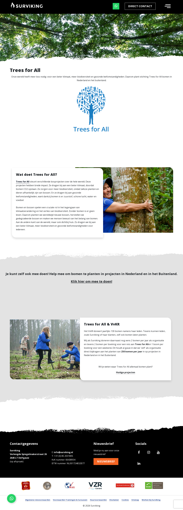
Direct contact (140, 6)
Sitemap (135, 500)
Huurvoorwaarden (98, 500)
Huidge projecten (125, 372)
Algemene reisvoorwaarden (37, 500)
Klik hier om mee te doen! (91, 281)
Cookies (125, 500)
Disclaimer (114, 500)
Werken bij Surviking (151, 500)
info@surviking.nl (63, 452)
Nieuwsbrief (106, 461)
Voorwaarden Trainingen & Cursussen (70, 500)
